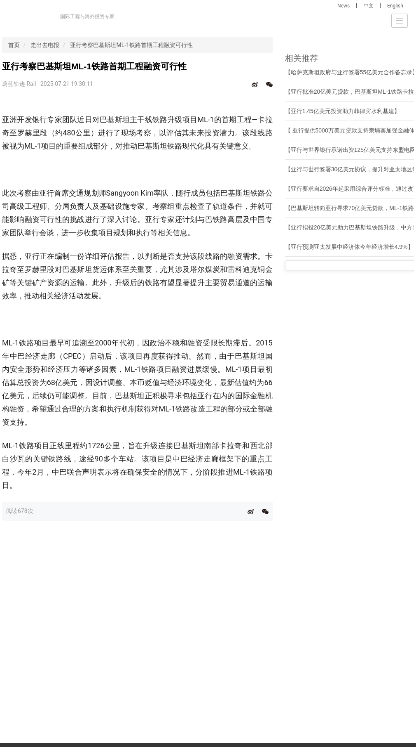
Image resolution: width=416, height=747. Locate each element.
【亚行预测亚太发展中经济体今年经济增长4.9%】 (349, 246)
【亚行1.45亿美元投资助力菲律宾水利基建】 (342, 111)
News (343, 6)
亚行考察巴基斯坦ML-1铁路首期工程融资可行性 (131, 45)
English (395, 6)
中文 (369, 6)
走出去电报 (44, 45)
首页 (14, 45)
